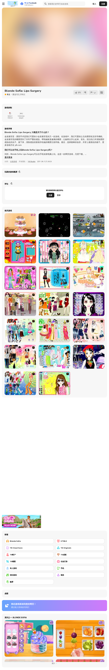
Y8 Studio (31, 161)
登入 (94, 4)
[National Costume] (54, 330)
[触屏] (29, 581)
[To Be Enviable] (54, 383)
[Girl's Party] (88, 278)
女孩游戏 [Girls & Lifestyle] (13, 161)
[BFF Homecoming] (20, 225)
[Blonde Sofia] (29, 541)
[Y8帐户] (29, 554)
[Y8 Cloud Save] (29, 547)
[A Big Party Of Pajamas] (54, 357)
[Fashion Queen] (54, 278)
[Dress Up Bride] (88, 251)
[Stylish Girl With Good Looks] (88, 357)
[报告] (93, 92)
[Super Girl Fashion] (54, 304)
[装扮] (80, 575)
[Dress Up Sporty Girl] (88, 330)
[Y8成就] (80, 554)
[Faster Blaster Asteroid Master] (54, 225)
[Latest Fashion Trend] (20, 383)
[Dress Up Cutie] (54, 251)
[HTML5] (80, 541)
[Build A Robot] (88, 225)
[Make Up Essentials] (88, 304)
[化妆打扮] (80, 561)
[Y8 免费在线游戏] (12, 4)
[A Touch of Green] (20, 278)
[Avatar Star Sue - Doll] (20, 251)
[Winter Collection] (20, 330)
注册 (103, 4)
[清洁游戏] (29, 575)
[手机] (80, 568)
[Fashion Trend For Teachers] (20, 304)
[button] (8, 157)
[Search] (45, 3)
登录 (59, 195)
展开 (54, 663)
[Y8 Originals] (80, 547)
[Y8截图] (29, 561)
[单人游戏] (29, 568)
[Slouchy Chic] (20, 357)
